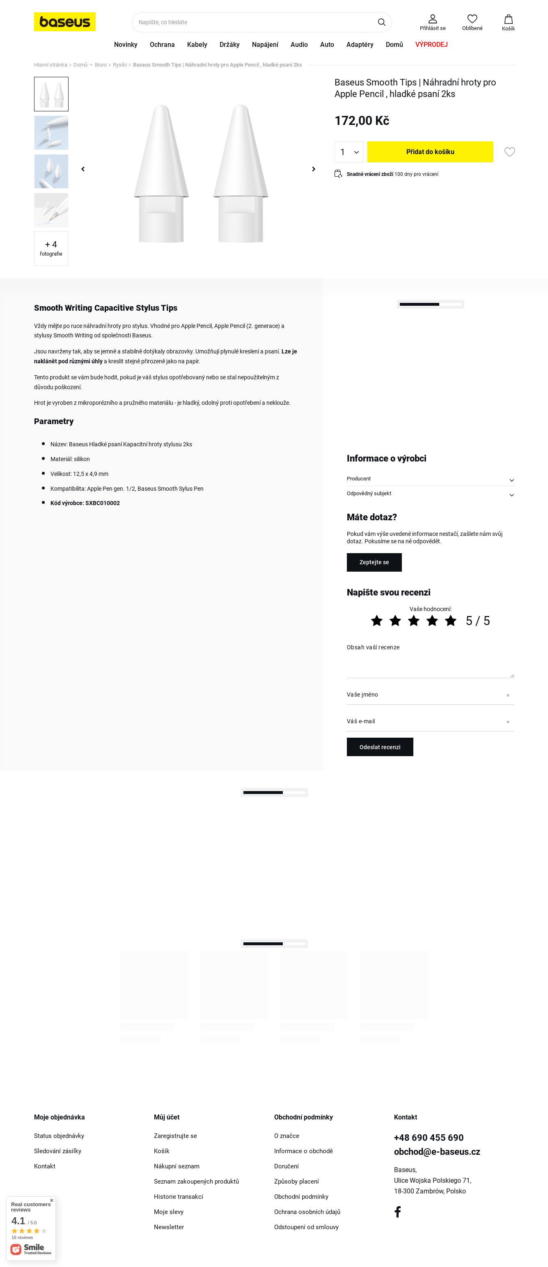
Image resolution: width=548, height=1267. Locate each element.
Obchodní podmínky (301, 1196)
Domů (394, 44)
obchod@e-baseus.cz (437, 1152)
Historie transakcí (178, 1196)
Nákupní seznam (176, 1166)
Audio (299, 44)
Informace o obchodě (303, 1151)
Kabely (197, 44)
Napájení (265, 44)
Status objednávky (59, 1136)
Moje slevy (168, 1212)
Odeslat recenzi (380, 747)
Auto (327, 44)
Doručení (286, 1166)
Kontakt (44, 1166)
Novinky (126, 44)
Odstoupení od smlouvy (306, 1227)
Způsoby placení (296, 1181)
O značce (286, 1136)
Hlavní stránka (50, 65)
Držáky (230, 44)
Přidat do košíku (430, 152)
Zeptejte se (374, 562)
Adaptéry (360, 44)
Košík (162, 1151)
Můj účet (166, 1117)
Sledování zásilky (57, 1151)
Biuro (101, 65)
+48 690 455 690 (429, 1138)
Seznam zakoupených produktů (196, 1181)
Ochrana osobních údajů (307, 1212)
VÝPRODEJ (431, 44)
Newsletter (169, 1227)
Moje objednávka (59, 1117)
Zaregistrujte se (175, 1136)
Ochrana (162, 44)
